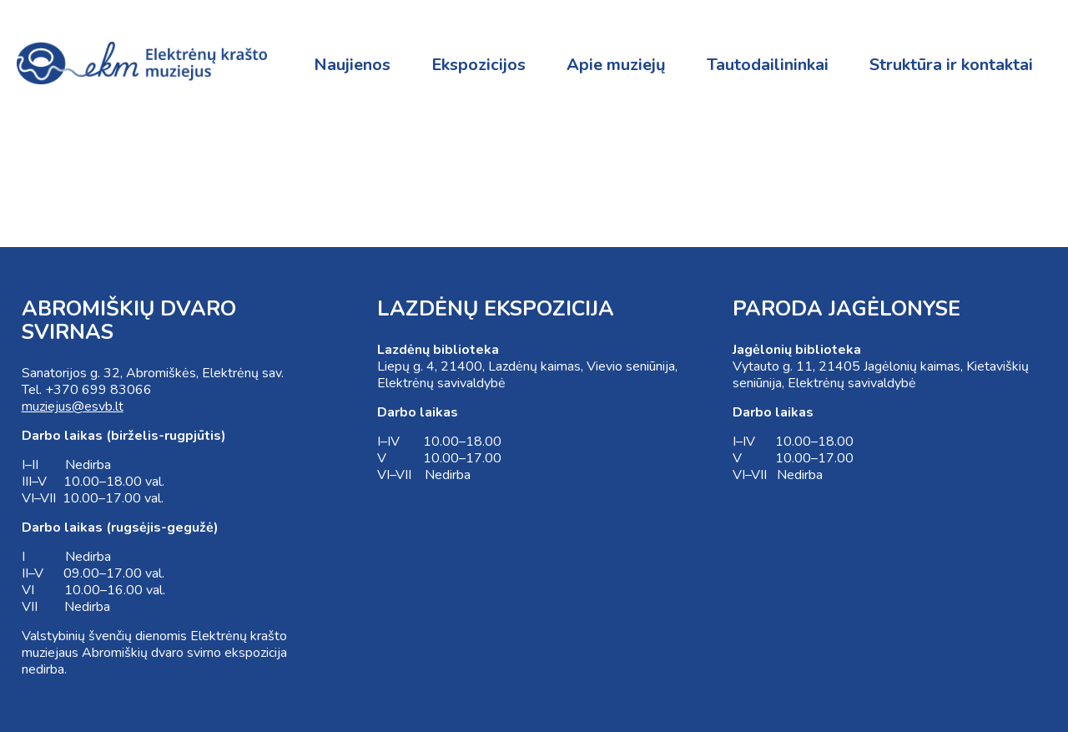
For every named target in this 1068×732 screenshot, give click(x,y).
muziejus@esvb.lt (72, 406)
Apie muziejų (616, 64)
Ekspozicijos (478, 64)
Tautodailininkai (768, 64)
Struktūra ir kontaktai (951, 64)
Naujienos (352, 64)
